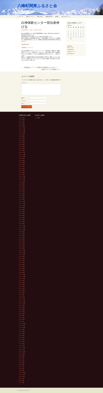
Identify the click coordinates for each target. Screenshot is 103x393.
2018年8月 (21, 307)
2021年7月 (21, 235)
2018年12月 (21, 299)
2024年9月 (21, 158)
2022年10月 (21, 205)
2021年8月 (21, 233)
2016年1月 (21, 370)
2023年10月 (21, 180)
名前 (23, 98)
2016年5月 (21, 362)
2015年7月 (21, 382)
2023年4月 (21, 193)
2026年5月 (21, 117)
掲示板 (56, 16)
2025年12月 (21, 128)
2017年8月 (21, 331)
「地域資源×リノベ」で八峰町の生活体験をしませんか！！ (39, 67)
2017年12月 (21, 323)
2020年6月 (21, 262)
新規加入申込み (49, 16)
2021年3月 (21, 244)
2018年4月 (21, 315)
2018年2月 (21, 319)
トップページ (20, 16)
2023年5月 (21, 191)
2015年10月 (21, 376)
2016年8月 (21, 356)
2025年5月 (21, 142)
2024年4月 (21, 168)
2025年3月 (21, 146)
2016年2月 (21, 368)
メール (23, 100)
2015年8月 (21, 380)
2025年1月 (21, 150)
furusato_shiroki (38, 29)
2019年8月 (21, 282)
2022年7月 (21, 211)
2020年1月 (21, 272)
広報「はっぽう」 (71, 47)
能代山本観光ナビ (71, 53)
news (32, 29)
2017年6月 (21, 335)
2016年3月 (21, 366)
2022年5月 (21, 215)
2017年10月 (21, 327)
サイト (22, 103)
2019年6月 (21, 286)
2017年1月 (21, 345)
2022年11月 (21, 203)
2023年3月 (21, 195)
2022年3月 (21, 219)
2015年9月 (21, 378)
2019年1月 (21, 297)
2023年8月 (21, 185)
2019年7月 (21, 284)
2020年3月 (21, 268)
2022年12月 (21, 201)
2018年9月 (21, 305)
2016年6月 (21, 360)
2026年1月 (21, 125)
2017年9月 (21, 329)
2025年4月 (21, 144)
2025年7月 (21, 138)
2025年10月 (21, 132)
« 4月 (71, 38)
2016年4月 (21, 364)
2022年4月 (21, 217)
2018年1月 (21, 321)
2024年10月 (21, 156)
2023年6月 (21, 189)
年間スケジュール (30, 16)
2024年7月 (21, 162)
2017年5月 (21, 337)
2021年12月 (21, 225)
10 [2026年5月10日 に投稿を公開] (83, 31)
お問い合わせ (40, 16)
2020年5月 (21, 264)
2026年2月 (21, 123)
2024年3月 (21, 170)
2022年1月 (21, 223)
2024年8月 (21, 160)
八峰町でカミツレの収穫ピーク (51, 69)
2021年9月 (21, 231)
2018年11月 (21, 301)
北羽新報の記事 (25, 44)
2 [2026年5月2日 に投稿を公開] (80, 29)
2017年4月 (21, 339)
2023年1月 (21, 199)
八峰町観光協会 (70, 49)
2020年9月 (21, 256)
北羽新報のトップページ (27, 47)
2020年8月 (21, 258)
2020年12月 (21, 250)
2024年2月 (21, 172)
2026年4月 (21, 119)
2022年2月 (21, 221)
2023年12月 (21, 176)
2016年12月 (21, 347)
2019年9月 (21, 280)
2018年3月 (21, 317)
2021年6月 (21, 237)
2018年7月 (21, 309)
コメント (24, 82)
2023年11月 (21, 178)
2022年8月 (21, 209)
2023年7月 (21, 187)
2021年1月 (21, 248)
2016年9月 (21, 354)
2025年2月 (21, 148)
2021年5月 (21, 240)
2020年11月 (21, 252)
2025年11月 (21, 130)
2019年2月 (21, 294)
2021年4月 (21, 242)
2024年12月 (21, 152)
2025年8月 (21, 136)
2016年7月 (21, 358)
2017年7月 (21, 333)
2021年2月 (21, 246)
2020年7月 (21, 260)
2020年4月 (21, 266)
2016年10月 (21, 351)
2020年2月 (21, 270)
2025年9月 (21, 134)
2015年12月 (21, 372)
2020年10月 (21, 254)
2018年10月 (21, 303)
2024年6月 (21, 164)
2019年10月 (21, 278)
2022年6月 (21, 213)
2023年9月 (21, 182)
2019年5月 (21, 288)
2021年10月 (21, 229)
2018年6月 (21, 311)
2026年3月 (21, 121)
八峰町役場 (69, 46)
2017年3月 (21, 341)
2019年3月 (21, 292)
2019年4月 (21, 290)
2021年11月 (21, 227)
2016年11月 (21, 349)
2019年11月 (21, 276)
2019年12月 (21, 274)
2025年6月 (21, 140)
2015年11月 (21, 374)
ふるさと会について (65, 16)
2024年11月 (21, 154)
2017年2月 (21, 343)
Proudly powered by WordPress (23, 390)
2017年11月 (21, 325)
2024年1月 (21, 174)
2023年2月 (21, 197)
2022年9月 (21, 207)
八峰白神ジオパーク (71, 51)
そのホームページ (39, 50)
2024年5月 (21, 166)
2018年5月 (21, 313)
